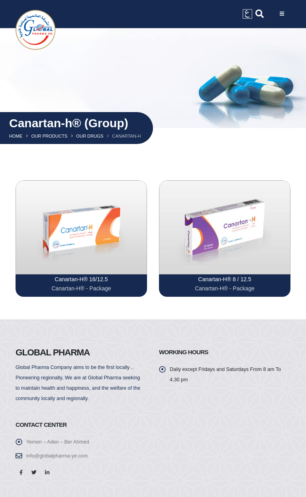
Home (16, 136)
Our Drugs (89, 136)
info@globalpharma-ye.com (57, 456)
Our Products (49, 136)
